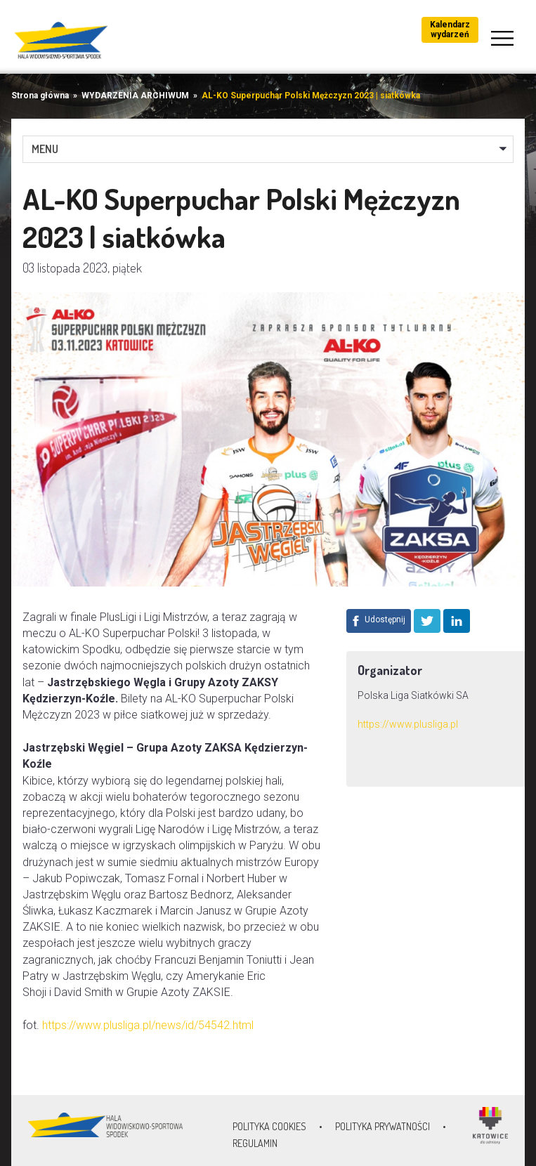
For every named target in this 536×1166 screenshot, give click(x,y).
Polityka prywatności (382, 1126)
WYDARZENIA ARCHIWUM (135, 95)
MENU (45, 149)
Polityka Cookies (269, 1126)
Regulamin (255, 1143)
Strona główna (40, 95)
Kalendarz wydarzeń (450, 29)
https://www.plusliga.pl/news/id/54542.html (148, 1025)
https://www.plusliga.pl (408, 724)
